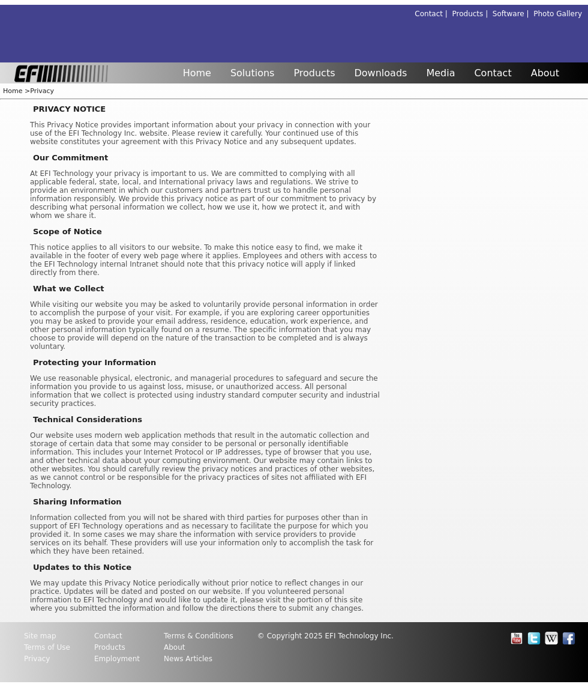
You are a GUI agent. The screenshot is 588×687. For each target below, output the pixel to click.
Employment (117, 659)
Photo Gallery (557, 14)
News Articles (188, 659)
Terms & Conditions (198, 636)
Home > (16, 91)
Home (197, 73)
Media (440, 73)
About (545, 73)
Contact (492, 73)
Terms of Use (47, 647)
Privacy (42, 91)
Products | (472, 14)
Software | (513, 14)
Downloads (381, 73)
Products (314, 73)
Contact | (433, 14)
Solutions (252, 73)
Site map (40, 636)
